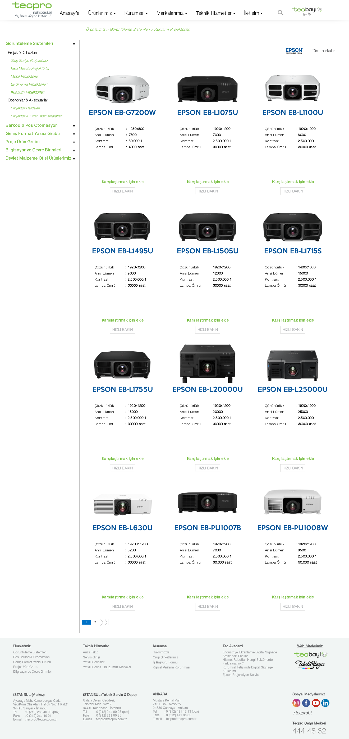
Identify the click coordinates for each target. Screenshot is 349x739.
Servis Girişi (91, 657)
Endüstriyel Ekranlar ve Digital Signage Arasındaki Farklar (250, 654)
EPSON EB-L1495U (122, 251)
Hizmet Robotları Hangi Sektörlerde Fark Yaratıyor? (248, 661)
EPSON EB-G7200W (122, 113)
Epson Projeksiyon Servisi (241, 675)
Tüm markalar (323, 51)
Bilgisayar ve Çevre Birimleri (32, 671)
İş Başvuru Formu (165, 662)
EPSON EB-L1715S (293, 251)
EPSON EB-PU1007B (207, 528)
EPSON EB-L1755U (122, 390)
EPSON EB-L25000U (293, 390)
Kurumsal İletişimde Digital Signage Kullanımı (248, 669)
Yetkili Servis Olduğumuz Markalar (107, 667)
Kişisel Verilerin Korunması (171, 667)
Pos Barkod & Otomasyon (31, 657)
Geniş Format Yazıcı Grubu (32, 662)
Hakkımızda (161, 652)
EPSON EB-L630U (123, 528)
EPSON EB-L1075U (207, 113)
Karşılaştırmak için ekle (123, 182)
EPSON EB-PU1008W (292, 528)
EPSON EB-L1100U (292, 113)
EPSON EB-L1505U (207, 251)
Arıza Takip (90, 652)
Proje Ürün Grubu (25, 667)
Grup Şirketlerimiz (165, 657)
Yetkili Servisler (93, 662)
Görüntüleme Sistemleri (30, 652)
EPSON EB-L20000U (207, 390)
